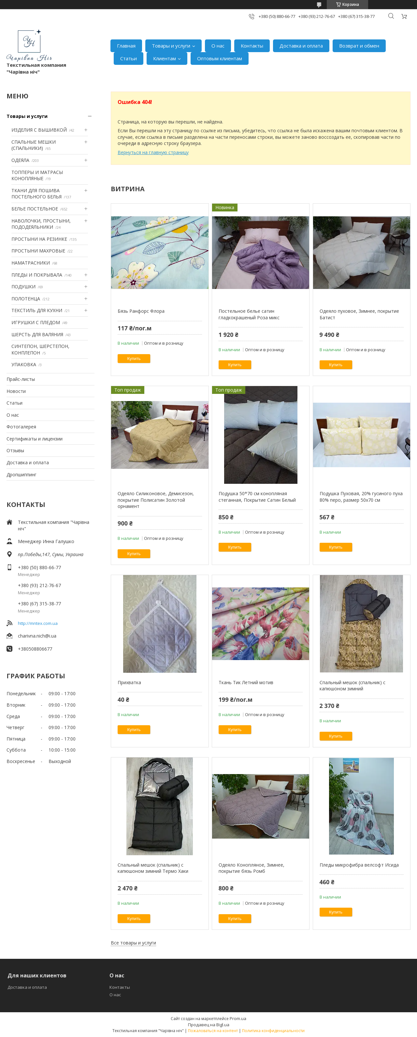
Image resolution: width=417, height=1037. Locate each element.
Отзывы (15, 450)
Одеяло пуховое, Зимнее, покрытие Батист (359, 314)
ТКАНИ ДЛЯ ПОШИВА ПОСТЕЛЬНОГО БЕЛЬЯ (36, 193)
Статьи (128, 58)
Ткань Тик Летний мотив (246, 682)
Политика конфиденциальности (273, 1030)
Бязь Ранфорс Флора (141, 311)
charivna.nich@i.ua (37, 636)
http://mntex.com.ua (38, 623)
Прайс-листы (21, 379)
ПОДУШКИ (23, 286)
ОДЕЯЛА (20, 160)
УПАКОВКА (23, 364)
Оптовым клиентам (219, 58)
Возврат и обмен (359, 45)
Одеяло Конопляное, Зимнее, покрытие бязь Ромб (251, 868)
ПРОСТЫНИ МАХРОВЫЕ (38, 251)
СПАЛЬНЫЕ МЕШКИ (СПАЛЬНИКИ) (33, 145)
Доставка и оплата (301, 45)
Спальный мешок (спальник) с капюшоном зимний (352, 685)
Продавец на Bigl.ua (208, 1025)
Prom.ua (238, 1018)
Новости (16, 391)
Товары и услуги (171, 45)
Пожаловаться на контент (213, 1030)
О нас (217, 45)
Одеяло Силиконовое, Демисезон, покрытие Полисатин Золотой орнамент (156, 499)
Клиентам (164, 58)
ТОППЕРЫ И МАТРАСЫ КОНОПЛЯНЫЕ (37, 175)
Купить (134, 358)
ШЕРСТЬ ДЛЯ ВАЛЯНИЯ (37, 334)
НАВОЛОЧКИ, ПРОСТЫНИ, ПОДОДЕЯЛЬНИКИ (41, 224)
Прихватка (129, 682)
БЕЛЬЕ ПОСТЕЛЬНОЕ (34, 209)
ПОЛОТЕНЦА (25, 298)
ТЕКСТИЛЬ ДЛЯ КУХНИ (36, 310)
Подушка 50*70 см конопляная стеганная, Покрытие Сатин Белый (257, 496)
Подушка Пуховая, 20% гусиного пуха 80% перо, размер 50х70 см (361, 496)
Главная (126, 45)
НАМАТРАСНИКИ (30, 263)
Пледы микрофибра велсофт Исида (359, 865)
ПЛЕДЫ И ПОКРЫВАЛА (36, 275)
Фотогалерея (21, 427)
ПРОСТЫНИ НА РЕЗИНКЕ (39, 239)
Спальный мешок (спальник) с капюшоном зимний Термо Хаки (153, 868)
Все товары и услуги (133, 943)
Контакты (252, 45)
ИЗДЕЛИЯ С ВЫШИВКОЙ (39, 130)
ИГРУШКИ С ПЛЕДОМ (35, 322)
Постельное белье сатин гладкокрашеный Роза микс (249, 314)
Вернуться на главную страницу (153, 152)
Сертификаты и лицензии (35, 439)
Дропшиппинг (21, 474)
